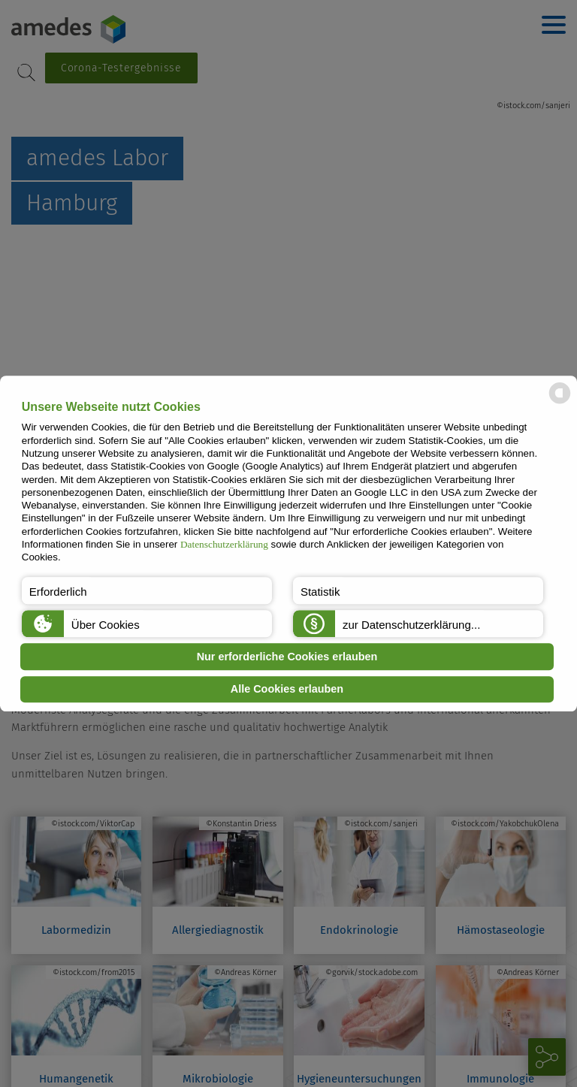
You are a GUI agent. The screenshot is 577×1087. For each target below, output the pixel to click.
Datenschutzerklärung (224, 544)
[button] (147, 590)
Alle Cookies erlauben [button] (287, 690)
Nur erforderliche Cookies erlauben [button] (287, 657)
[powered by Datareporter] (560, 402)
